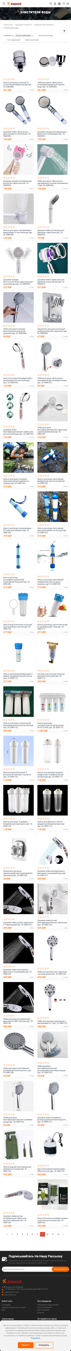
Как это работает (43, 1310)
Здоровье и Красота (23, 25)
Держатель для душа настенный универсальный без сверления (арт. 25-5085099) (52, 331)
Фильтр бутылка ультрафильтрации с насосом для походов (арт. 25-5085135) (52, 1220)
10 (58, 1234)
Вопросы (40, 1312)
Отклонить (44, 1345)
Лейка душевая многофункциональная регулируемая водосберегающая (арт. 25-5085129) (51, 1069)
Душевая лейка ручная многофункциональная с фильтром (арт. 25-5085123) (52, 922)
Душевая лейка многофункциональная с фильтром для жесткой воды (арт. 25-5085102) (18, 432)
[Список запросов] (68, 3)
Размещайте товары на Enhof (48, 1305)
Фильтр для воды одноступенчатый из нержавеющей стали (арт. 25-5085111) (52, 627)
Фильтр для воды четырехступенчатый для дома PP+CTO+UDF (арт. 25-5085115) (50, 725)
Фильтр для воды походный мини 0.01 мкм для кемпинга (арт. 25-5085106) (17, 530)
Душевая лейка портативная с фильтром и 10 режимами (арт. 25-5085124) (17, 972)
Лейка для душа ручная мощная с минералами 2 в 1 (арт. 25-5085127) (52, 1022)
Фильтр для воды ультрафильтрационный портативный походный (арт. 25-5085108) (16, 581)
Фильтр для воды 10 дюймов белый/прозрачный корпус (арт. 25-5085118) (18, 824)
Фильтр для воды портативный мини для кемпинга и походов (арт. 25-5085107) (52, 530)
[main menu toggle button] (4, 3)
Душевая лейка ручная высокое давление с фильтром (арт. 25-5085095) (50, 232)
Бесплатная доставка (44, 36)
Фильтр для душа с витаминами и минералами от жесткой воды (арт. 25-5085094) (18, 232)
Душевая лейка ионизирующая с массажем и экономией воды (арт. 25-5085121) (51, 873)
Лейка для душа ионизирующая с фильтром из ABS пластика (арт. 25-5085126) (18, 1021)
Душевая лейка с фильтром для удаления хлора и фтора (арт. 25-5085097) (51, 282)
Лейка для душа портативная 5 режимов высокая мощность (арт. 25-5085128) (17, 1070)
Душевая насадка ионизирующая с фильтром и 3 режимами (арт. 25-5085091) (52, 134)
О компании (6, 1305)
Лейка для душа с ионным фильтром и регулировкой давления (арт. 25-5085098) (14, 331)
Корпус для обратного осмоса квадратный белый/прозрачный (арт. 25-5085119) (50, 824)
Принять (26, 1345)
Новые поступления (31, 40)
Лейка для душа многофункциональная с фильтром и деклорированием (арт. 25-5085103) (52, 431)
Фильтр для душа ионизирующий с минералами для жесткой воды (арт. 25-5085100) (17, 380)
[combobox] (24, 35)
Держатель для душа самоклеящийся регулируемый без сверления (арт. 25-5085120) (18, 873)
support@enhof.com (10, 1292)
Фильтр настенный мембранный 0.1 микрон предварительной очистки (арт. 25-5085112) (18, 676)
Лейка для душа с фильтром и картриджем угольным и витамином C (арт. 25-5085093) (52, 183)
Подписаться (60, 1269)
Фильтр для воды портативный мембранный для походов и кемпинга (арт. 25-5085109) (50, 582)
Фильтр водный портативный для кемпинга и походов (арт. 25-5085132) (17, 1169)
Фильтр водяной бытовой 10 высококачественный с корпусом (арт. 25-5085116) (17, 774)
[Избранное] (64, 3)
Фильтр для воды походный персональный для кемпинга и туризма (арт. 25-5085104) (16, 481)
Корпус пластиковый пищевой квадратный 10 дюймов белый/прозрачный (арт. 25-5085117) (50, 774)
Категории (8, 25)
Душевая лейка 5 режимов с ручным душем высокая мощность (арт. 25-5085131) (51, 1120)
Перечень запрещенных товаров (13, 1307)
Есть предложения (12, 40)
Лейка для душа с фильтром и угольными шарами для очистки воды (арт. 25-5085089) (50, 85)
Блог (3, 1310)
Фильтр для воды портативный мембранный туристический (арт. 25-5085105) (51, 481)
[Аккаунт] (55, 3)
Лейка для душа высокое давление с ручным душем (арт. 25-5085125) (52, 973)
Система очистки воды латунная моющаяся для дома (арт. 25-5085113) (51, 676)
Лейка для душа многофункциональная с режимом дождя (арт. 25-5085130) (17, 1120)
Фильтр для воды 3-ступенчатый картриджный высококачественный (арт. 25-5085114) (18, 725)
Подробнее (35, 1338)
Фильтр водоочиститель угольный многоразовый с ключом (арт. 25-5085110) (17, 627)
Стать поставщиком (44, 1307)
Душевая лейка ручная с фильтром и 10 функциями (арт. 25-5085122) (18, 924)
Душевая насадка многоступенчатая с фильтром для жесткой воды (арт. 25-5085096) (18, 282)
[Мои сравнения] (59, 3)
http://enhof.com (9, 1295)
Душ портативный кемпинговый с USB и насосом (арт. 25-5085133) (51, 1170)
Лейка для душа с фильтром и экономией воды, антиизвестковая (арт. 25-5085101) (52, 380)
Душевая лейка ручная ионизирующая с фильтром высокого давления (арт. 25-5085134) (15, 1219)
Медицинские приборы (44, 25)
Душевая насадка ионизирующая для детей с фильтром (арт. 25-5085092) (17, 183)
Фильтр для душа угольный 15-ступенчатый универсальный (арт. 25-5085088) (17, 85)
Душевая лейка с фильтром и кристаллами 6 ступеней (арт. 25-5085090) (17, 134)
